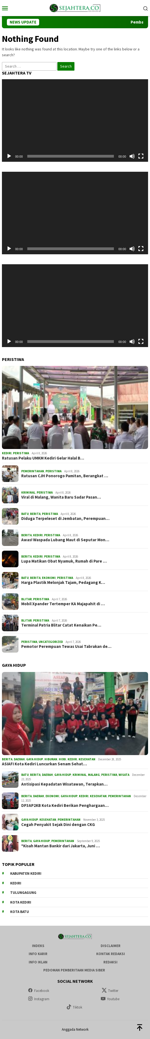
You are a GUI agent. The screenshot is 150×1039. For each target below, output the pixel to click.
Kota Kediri (20, 902)
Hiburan (50, 759)
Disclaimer (110, 945)
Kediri (7, 453)
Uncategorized (51, 642)
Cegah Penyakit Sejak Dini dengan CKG (58, 824)
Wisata (124, 775)
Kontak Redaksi (110, 953)
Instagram (38, 999)
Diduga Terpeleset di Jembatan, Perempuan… (65, 518)
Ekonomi (49, 578)
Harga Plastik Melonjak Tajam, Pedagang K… (63, 582)
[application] (75, 120)
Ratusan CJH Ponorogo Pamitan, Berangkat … (64, 475)
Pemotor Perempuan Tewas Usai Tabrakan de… (66, 646)
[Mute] (132, 156)
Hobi (62, 759)
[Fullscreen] (141, 156)
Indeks (38, 945)
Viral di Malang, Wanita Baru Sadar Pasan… (61, 497)
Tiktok (74, 1007)
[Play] (9, 156)
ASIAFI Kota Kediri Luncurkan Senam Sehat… (44, 763)
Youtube (110, 999)
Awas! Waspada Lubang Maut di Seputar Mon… (65, 539)
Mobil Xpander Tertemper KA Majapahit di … (63, 603)
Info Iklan (38, 962)
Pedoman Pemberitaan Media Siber (74, 970)
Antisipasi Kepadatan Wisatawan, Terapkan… (64, 784)
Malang (94, 775)
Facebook (38, 990)
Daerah (19, 759)
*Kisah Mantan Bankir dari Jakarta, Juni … (60, 845)
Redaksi (110, 962)
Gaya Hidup (34, 759)
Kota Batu (19, 911)
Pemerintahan (32, 471)
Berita (35, 514)
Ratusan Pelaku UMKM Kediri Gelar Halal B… (43, 458)
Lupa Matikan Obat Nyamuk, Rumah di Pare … (64, 561)
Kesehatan (87, 759)
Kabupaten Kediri (25, 873)
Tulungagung (23, 892)
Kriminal (28, 492)
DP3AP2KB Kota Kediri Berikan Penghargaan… (65, 805)
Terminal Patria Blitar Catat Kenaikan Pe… (61, 625)
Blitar (26, 599)
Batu (25, 514)
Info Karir (38, 953)
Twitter (110, 990)
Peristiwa (21, 453)
